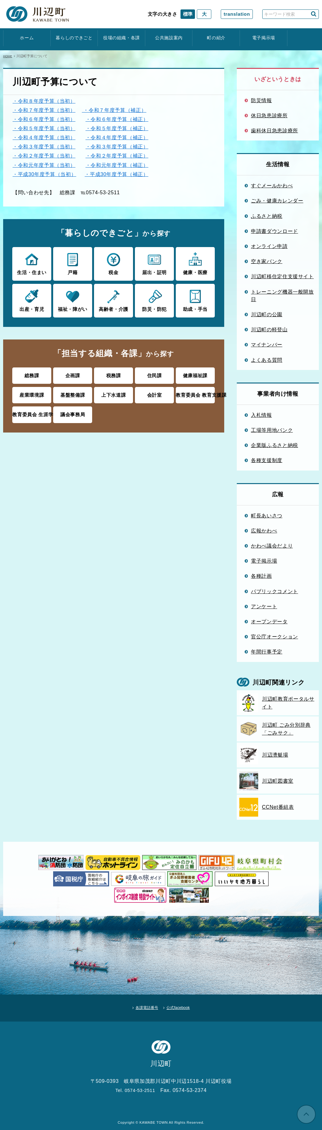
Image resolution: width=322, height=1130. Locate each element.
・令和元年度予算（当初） (44, 165)
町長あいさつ (266, 515)
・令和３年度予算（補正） (117, 146)
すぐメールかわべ (272, 185)
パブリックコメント (274, 591)
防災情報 (261, 100)
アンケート (264, 606)
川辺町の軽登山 (269, 329)
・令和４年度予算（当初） (44, 137)
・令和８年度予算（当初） (44, 101)
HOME (8, 56)
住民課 (154, 373)
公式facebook (183, 1005)
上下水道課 (113, 392)
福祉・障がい (72, 299)
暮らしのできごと (74, 37)
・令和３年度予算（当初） (44, 146)
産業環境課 (31, 392)
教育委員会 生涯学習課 (31, 411)
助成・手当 (195, 299)
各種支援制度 (266, 460)
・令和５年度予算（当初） (44, 128)
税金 (113, 263)
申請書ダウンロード (274, 231)
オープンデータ (269, 621)
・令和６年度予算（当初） (44, 119)
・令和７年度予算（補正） (114, 110)
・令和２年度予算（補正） (117, 155)
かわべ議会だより (272, 545)
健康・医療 (195, 263)
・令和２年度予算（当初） (44, 155)
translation (237, 14)
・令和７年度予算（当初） (44, 110)
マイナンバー (266, 344)
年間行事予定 (266, 651)
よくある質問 (266, 360)
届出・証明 (154, 263)
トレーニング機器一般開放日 (282, 295)
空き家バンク (266, 261)
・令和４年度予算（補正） (117, 137)
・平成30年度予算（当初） (44, 174)
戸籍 (72, 263)
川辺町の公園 (266, 314)
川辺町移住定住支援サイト (282, 276)
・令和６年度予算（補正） (117, 119)
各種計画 (261, 576)
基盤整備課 (72, 392)
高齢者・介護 (113, 299)
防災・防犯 (154, 299)
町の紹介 (216, 37)
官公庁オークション (274, 636)
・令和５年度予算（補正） (117, 128)
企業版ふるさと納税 (274, 445)
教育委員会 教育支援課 (195, 392)
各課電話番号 (142, 1005)
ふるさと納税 (266, 216)
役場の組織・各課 (121, 37)
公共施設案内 (169, 37)
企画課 (72, 373)
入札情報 (261, 415)
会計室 (154, 392)
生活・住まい (31, 263)
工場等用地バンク (272, 430)
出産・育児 (31, 299)
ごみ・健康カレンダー (277, 200)
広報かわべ (264, 530)
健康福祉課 (195, 373)
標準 (187, 14)
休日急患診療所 (269, 115)
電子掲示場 (263, 37)
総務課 (31, 373)
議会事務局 (72, 411)
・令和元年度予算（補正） (117, 165)
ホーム (27, 37)
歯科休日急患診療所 (274, 130)
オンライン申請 (269, 246)
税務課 (113, 373)
